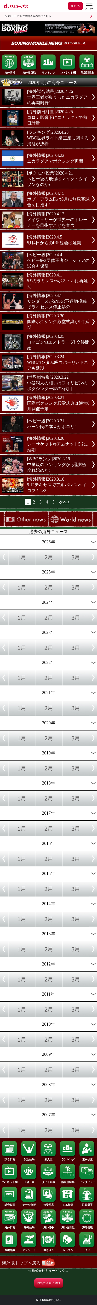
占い (87, 1249)
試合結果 (29, 1158)
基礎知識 (10, 1249)
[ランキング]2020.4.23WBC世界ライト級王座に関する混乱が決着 (58, 138)
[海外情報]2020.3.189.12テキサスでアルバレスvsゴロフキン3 (56, 485)
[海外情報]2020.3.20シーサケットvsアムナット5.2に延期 (57, 444)
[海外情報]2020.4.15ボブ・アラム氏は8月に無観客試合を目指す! (58, 199)
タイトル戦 (48, 1180)
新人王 (48, 1158)
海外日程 (10, 1226)
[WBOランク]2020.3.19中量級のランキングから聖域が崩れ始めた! (57, 464)
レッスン (68, 1249)
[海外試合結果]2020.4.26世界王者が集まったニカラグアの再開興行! (57, 97)
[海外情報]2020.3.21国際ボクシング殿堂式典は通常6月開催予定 (58, 403)
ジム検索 (68, 1203)
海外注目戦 (29, 71)
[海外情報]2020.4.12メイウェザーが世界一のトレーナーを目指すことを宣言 (57, 220)
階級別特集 (87, 71)
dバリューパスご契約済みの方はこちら (28, 16)
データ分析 (29, 1203)
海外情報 (10, 71)
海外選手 (48, 1226)
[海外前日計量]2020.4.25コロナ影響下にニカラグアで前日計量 (57, 117)
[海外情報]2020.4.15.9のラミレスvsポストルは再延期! (57, 281)
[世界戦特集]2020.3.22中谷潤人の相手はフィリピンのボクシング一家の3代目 (57, 383)
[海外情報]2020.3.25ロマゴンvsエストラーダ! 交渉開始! (58, 342)
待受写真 (48, 1203)
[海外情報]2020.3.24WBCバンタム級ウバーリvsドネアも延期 (57, 362)
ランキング (48, 71)
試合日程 (10, 1158)
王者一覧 (29, 1180)
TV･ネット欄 (68, 71)
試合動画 (10, 1203)
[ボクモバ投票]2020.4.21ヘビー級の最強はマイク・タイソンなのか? (57, 179)
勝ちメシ (48, 1249)
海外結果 (29, 1226)
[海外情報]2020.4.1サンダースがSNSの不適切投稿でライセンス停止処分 (57, 301)
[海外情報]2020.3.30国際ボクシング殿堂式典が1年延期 (58, 321)
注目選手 (87, 1203)
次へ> (64, 502)
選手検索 (87, 1158)
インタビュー (87, 1180)
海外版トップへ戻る (28, 1263)
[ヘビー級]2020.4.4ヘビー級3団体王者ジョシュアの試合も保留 (58, 260)
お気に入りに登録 (48, 1283)
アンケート (29, 1249)
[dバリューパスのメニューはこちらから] (89, 7)
